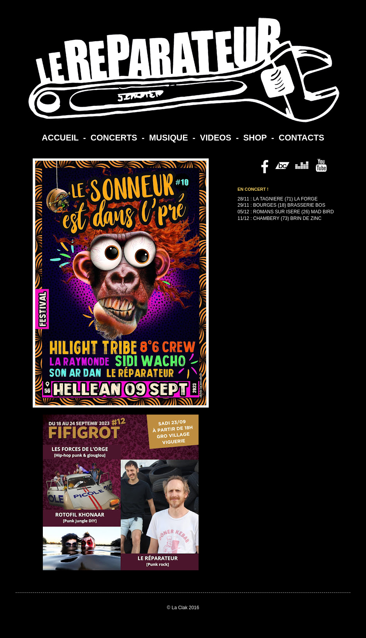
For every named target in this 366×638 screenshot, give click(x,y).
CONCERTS (114, 137)
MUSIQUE (168, 137)
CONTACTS (301, 137)
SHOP (255, 137)
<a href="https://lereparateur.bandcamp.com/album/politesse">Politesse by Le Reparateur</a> (280, 304)
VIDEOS (215, 137)
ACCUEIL (60, 137)
